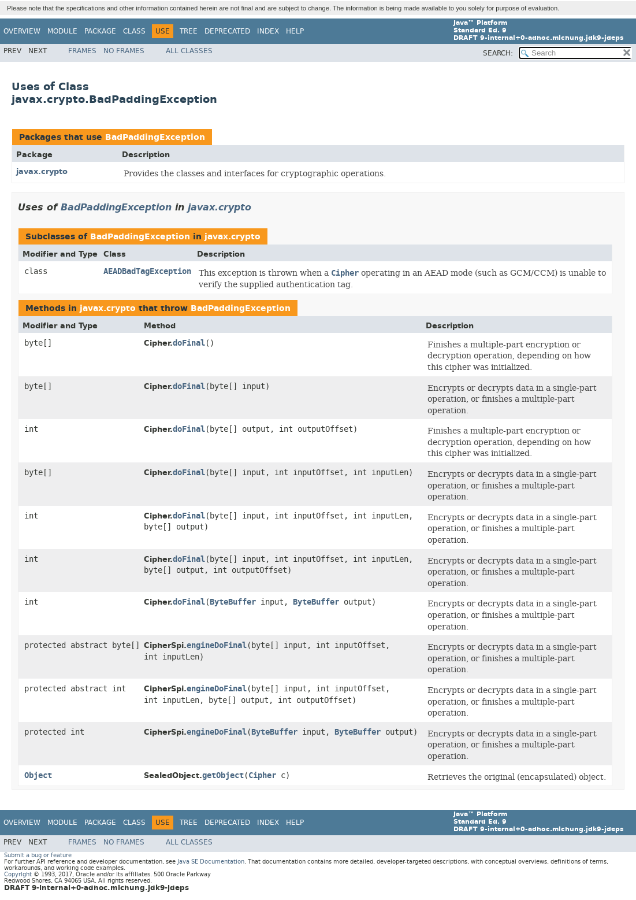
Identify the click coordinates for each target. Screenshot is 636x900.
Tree (189, 31)
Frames (82, 51)
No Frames (123, 51)
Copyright (18, 874)
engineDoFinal (217, 645)
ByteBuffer (233, 602)
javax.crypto (42, 171)
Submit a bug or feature (38, 855)
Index (268, 31)
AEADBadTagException (147, 271)
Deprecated (227, 31)
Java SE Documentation (210, 861)
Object (38, 775)
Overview (21, 31)
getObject (223, 775)
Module (62, 31)
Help (295, 31)
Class (134, 31)
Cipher (262, 775)
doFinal (189, 343)
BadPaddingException (155, 137)
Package (100, 31)
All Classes (189, 51)
